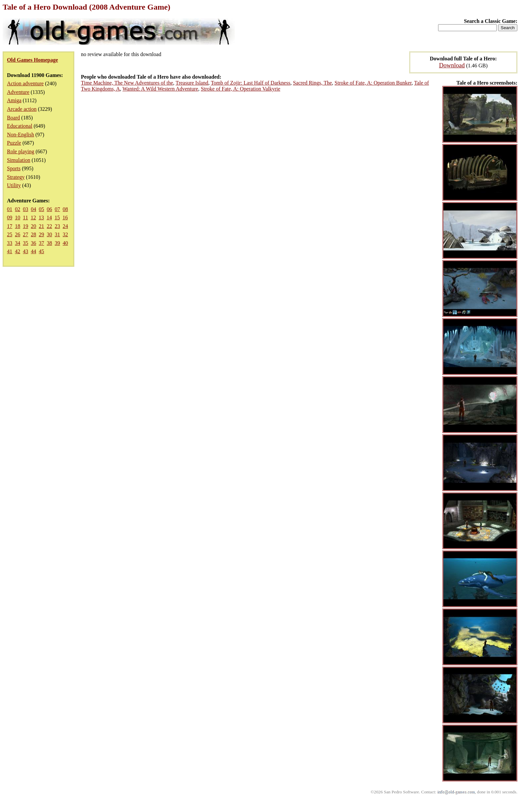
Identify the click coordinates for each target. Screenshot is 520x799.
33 (9, 243)
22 (49, 226)
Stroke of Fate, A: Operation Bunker (373, 83)
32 (65, 234)
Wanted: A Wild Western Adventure (160, 89)
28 (33, 234)
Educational (19, 126)
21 (41, 226)
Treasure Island (191, 83)
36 (33, 243)
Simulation (18, 160)
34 (17, 243)
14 (49, 217)
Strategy (16, 177)
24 (65, 226)
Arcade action (21, 109)
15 (57, 217)
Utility (14, 185)
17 (9, 226)
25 (9, 234)
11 (25, 217)
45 (41, 251)
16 (65, 217)
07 (57, 209)
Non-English (20, 134)
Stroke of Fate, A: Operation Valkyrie (240, 89)
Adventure (18, 92)
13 (41, 217)
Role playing (20, 151)
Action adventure (25, 83)
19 (25, 226)
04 (33, 209)
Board (13, 117)
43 (25, 251)
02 (17, 209)
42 (17, 251)
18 (17, 226)
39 (57, 243)
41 (9, 251)
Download (452, 65)
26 (17, 234)
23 (57, 226)
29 (41, 234)
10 (17, 217)
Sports (14, 168)
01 (9, 209)
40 (65, 243)
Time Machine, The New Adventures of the (127, 83)
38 (49, 243)
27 (25, 234)
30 (49, 234)
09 (9, 217)
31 (57, 234)
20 (33, 226)
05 (41, 209)
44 (33, 251)
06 (49, 209)
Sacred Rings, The (312, 83)
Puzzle (14, 143)
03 (25, 209)
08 (65, 209)
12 (33, 217)
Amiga (14, 100)
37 (41, 243)
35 (25, 243)
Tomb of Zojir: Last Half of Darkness (251, 83)
